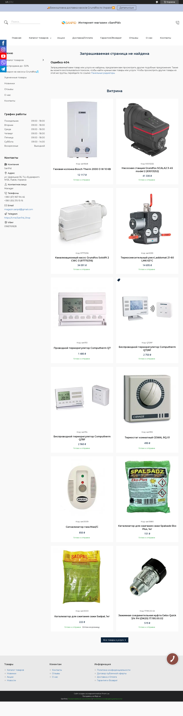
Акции (61, 37)
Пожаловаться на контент (80, 699)
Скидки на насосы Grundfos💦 (21, 71)
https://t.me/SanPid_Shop (17, 217)
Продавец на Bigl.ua (91, 696)
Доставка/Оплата (82, 37)
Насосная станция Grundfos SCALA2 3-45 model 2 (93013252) (147, 170)
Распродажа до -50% (16, 65)
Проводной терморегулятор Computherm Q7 (82, 348)
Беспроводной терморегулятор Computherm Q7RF (82, 438)
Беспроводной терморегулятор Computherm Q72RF (147, 349)
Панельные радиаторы (103, 73)
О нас (149, 37)
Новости (11, 680)
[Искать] (6, 22)
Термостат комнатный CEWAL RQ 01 (147, 437)
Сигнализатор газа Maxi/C (82, 527)
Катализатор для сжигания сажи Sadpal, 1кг (82, 616)
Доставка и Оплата (107, 677)
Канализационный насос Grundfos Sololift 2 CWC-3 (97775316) (82, 259)
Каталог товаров (38, 37)
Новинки (9, 83)
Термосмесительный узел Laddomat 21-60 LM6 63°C (147, 259)
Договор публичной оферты (111, 673)
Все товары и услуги (113, 640)
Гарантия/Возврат (111, 37)
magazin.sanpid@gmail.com (18, 209)
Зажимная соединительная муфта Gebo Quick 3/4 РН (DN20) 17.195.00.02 (147, 617)
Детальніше (126, 7)
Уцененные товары (15, 77)
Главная (16, 37)
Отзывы (133, 37)
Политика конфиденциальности (113, 670)
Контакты (165, 37)
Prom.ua (105, 693)
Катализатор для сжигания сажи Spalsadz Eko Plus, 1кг (147, 527)
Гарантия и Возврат (107, 680)
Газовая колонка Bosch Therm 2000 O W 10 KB (82, 169)
